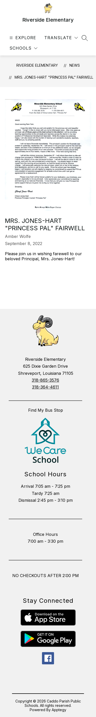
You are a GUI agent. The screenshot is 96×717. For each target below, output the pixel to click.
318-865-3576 (45, 380)
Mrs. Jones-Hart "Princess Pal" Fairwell (54, 77)
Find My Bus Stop (45, 410)
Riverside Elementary (37, 65)
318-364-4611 (45, 387)
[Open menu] (22, 38)
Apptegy (59, 710)
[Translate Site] (61, 38)
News (74, 65)
